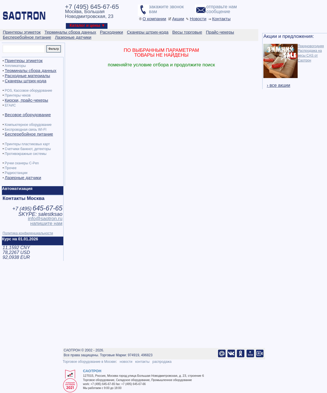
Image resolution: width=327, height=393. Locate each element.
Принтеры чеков (18, 95)
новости (126, 362)
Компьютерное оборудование (28, 125)
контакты (142, 362)
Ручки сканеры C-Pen (22, 163)
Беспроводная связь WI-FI (25, 130)
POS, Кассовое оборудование (28, 91)
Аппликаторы (15, 66)
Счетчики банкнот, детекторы (28, 149)
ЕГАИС (10, 105)
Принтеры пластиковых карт (27, 144)
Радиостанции (16, 173)
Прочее (11, 168)
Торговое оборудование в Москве (89, 362)
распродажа (161, 362)
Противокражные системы (25, 154)
